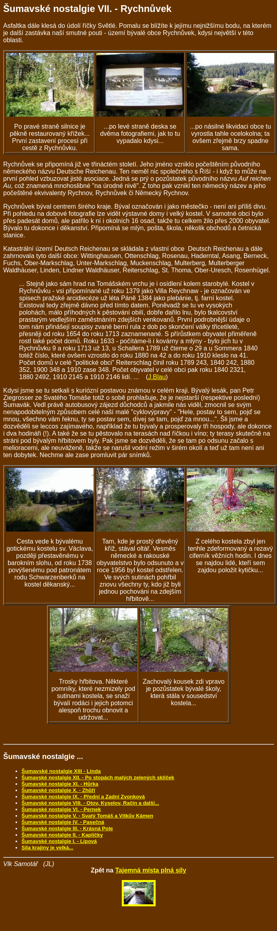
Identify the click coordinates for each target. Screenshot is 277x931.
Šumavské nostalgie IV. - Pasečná (62, 822)
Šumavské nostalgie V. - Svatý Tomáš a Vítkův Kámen (87, 816)
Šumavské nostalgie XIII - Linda (61, 771)
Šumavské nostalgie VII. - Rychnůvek (87, 8)
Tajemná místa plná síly (150, 870)
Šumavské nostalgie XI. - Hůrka (59, 784)
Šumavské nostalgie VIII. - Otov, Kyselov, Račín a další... (90, 803)
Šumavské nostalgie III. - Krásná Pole (67, 828)
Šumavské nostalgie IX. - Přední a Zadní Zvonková (83, 797)
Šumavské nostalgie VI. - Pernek (61, 809)
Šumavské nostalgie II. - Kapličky (62, 835)
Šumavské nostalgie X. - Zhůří (58, 790)
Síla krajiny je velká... (47, 848)
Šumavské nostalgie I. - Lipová (59, 841)
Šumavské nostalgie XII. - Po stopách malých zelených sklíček (97, 777)
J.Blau (157, 377)
